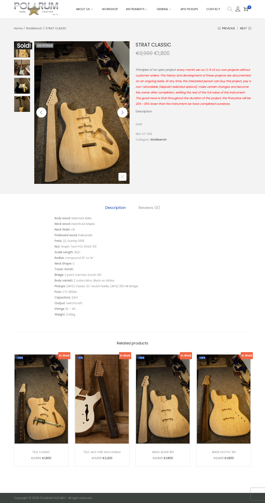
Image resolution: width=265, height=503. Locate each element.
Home (18, 28)
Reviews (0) (149, 207)
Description (115, 207)
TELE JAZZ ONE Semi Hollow (102, 452)
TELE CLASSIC (41, 452)
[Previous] (41, 112)
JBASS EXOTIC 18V (223, 452)
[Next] (122, 112)
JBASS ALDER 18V (163, 452)
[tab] (115, 208)
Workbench (34, 28)
